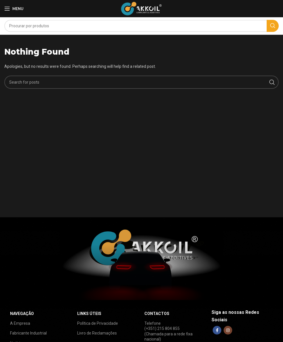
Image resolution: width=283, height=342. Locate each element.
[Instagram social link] (228, 330)
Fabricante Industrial (28, 333)
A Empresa (20, 323)
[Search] (141, 26)
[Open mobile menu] (13, 8)
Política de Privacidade (97, 323)
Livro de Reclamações (97, 333)
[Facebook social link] (217, 330)
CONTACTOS (156, 313)
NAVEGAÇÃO (22, 313)
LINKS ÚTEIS (89, 313)
